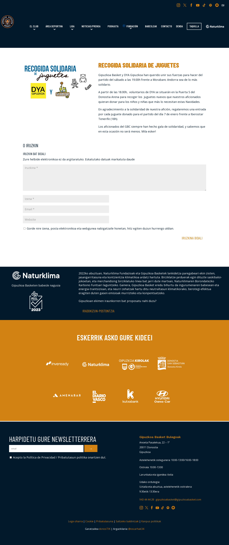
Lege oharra (75, 521)
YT (198, 5)
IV (218, 5)
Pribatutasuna (104, 521)
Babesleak (151, 26)
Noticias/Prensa (91, 26)
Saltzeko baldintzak (127, 521)
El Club (34, 26)
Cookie (89, 521)
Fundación (130, 26)
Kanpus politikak (151, 521)
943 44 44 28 (146, 499)
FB (191, 5)
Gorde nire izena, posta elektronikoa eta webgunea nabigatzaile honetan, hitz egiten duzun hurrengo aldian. (100, 228)
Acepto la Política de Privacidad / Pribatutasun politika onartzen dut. (58, 457)
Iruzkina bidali (192, 238)
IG (179, 5)
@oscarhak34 (136, 529)
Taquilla (194, 26)
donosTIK (104, 529)
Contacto (166, 26)
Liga (72, 26)
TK (204, 5)
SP (210, 5)
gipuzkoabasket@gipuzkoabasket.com (178, 499)
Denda (179, 26)
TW (185, 5)
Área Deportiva (54, 26)
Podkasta (113, 26)
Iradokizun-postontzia (98, 311)
